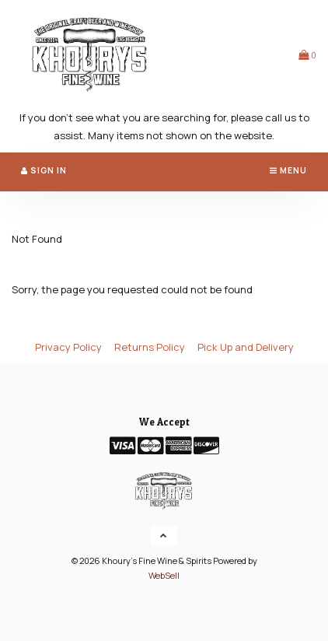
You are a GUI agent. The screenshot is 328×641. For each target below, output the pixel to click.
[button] (307, 54)
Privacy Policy (68, 347)
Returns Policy (149, 347)
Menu (288, 170)
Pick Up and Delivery (245, 347)
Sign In (44, 170)
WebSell (164, 575)
